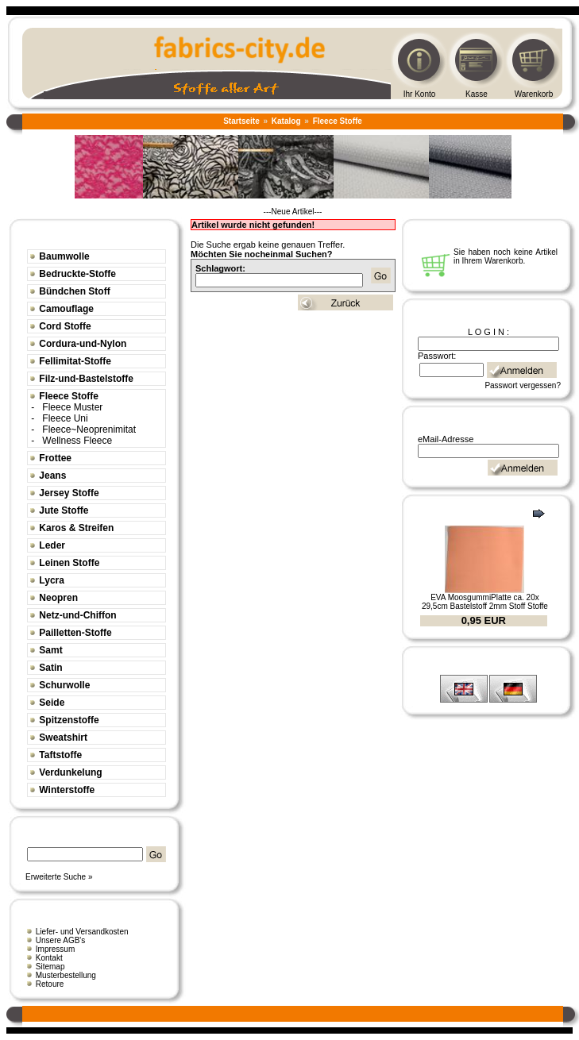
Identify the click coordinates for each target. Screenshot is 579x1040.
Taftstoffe (60, 755)
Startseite (241, 121)
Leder (52, 545)
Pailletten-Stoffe (75, 632)
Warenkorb (534, 94)
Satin (50, 667)
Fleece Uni (64, 418)
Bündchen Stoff (74, 291)
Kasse (476, 94)
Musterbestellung (66, 975)
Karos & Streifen (76, 527)
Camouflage (66, 308)
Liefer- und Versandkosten (82, 931)
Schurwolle (64, 685)
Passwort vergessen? (522, 385)
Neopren (58, 597)
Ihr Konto (419, 94)
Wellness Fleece (77, 440)
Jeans (52, 475)
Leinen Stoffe (69, 562)
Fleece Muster (72, 407)
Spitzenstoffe (68, 720)
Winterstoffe (67, 789)
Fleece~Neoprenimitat (89, 429)
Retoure (50, 984)
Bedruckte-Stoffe (77, 273)
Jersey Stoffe (68, 493)
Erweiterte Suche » (59, 876)
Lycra (51, 580)
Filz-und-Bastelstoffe (86, 378)
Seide (51, 702)
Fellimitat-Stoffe (75, 361)
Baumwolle (64, 256)
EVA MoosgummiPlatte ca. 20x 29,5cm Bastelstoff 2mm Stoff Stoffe (485, 602)
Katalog (286, 121)
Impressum (55, 949)
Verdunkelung (70, 772)
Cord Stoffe (65, 326)
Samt (50, 650)
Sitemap (50, 966)
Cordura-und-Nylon (82, 343)
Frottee (55, 458)
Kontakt (49, 957)
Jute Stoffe (63, 510)
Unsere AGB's (61, 940)
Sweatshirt (63, 737)
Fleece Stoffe (337, 121)
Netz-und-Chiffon (77, 615)
